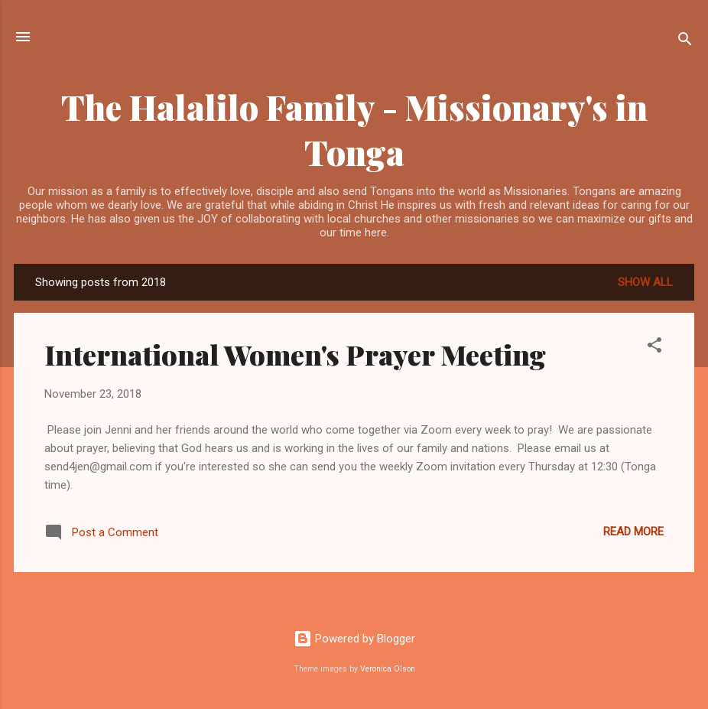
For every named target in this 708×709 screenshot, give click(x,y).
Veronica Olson (387, 669)
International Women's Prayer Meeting (295, 354)
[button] (654, 347)
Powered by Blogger (354, 639)
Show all (645, 282)
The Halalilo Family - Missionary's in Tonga (354, 129)
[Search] (685, 41)
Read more (633, 531)
